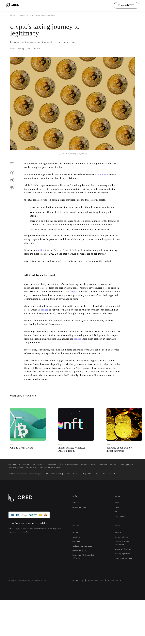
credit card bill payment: (19, 507)
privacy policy (78, 617)
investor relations (122, 570)
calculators (77, 575)
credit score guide (80, 587)
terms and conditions (98, 617)
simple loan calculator (57, 501)
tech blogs (77, 570)
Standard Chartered (59, 507)
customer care (121, 549)
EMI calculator (42, 498)
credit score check (80, 540)
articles (23, 15)
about (118, 536)
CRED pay (76, 536)
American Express (39, 507)
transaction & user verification (123, 576)
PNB (111, 507)
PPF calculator (58, 498)
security (118, 565)
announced (108, 174)
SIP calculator (26, 498)
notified (42, 261)
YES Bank (120, 507)
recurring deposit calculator (33, 501)
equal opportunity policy (125, 591)
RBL (104, 507)
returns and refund (119, 617)
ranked (104, 364)
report (93, 309)
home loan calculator (76, 498)
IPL (116, 545)
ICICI (83, 507)
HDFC (74, 507)
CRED (12, 15)
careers (118, 540)
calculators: (13, 498)
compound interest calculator (83, 501)
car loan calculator (97, 498)
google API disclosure (124, 582)
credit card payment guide (81, 580)
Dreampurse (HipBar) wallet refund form (81, 592)
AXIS (97, 507)
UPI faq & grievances (124, 587)
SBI (90, 507)
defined (63, 331)
